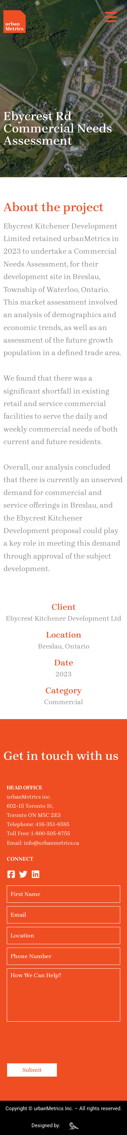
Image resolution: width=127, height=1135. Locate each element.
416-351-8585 (52, 824)
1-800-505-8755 (50, 833)
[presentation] (58, 1038)
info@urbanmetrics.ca (51, 843)
